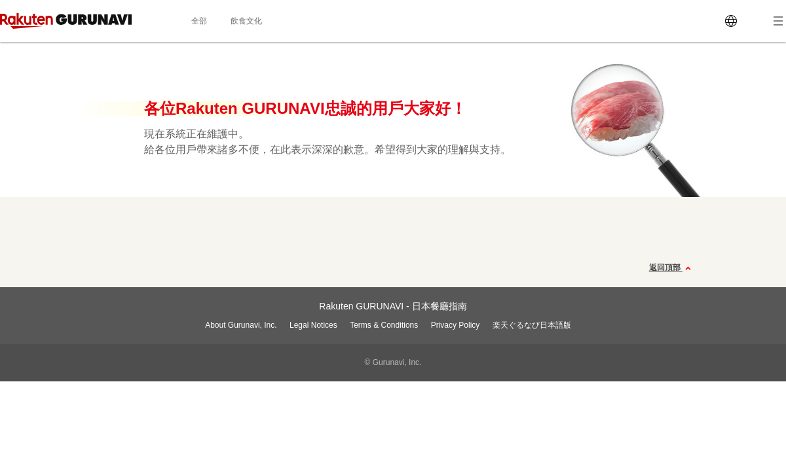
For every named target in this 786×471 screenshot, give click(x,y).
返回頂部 (671, 268)
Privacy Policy (455, 325)
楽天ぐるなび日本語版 (532, 325)
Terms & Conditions (384, 325)
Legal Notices (313, 325)
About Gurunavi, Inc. (240, 325)
